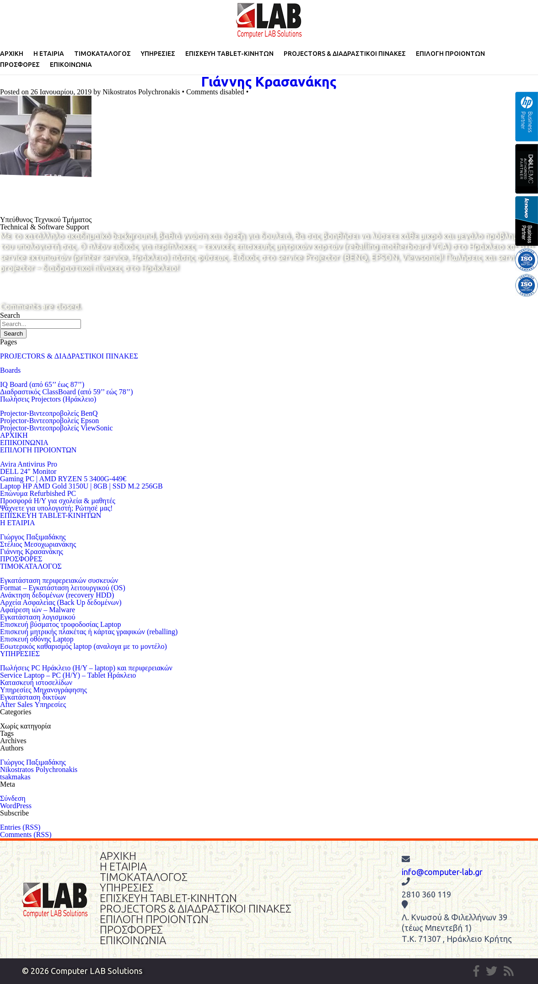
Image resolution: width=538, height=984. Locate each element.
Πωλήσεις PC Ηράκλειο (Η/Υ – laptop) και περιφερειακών (86, 668)
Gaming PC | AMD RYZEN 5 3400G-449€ (63, 479)
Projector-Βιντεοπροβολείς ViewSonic (56, 428)
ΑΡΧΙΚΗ (11, 53)
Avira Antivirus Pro (28, 464)
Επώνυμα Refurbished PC (38, 493)
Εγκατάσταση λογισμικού (37, 617)
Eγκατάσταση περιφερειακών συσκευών (59, 580)
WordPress (16, 806)
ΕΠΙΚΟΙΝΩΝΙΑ (71, 64)
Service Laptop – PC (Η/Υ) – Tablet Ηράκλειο (68, 675)
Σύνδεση (13, 798)
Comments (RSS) (25, 834)
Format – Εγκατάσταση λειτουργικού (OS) (62, 588)
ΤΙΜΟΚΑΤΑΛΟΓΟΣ (102, 53)
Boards (10, 370)
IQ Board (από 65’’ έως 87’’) (42, 384)
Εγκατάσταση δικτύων (33, 697)
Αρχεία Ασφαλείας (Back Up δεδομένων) (61, 602)
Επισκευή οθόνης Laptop (37, 639)
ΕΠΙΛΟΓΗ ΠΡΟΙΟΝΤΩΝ (450, 53)
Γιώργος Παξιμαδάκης (33, 537)
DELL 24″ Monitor (28, 471)
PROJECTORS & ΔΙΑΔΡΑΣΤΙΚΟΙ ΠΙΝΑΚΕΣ (345, 53)
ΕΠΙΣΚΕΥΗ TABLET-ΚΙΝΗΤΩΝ (229, 53)
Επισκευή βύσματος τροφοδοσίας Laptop (60, 624)
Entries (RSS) (20, 827)
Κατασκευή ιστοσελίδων (36, 682)
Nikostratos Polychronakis (38, 769)
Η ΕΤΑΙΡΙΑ (48, 53)
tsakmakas (15, 777)
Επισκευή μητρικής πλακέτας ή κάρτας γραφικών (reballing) (89, 632)
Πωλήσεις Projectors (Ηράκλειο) (48, 399)
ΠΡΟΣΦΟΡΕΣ (20, 64)
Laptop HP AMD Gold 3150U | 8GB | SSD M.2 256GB (81, 486)
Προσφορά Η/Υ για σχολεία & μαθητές (57, 501)
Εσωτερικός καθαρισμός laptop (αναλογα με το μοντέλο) (83, 646)
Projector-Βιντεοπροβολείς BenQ (49, 413)
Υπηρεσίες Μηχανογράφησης (43, 690)
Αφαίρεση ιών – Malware (37, 610)
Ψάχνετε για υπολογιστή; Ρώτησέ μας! (56, 508)
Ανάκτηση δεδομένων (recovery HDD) (57, 595)
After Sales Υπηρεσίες (33, 704)
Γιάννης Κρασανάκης (269, 81)
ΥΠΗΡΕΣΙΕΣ (158, 53)
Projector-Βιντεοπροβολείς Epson (49, 420)
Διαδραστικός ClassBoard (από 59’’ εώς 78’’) (66, 392)
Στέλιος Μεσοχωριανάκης (38, 544)
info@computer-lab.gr (442, 871)
